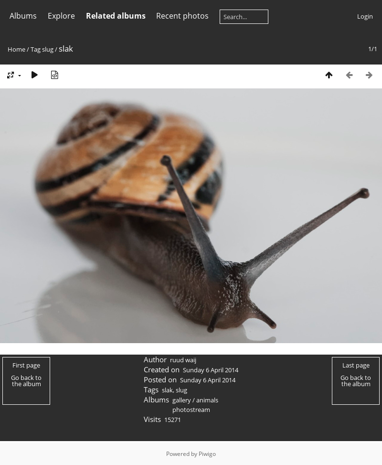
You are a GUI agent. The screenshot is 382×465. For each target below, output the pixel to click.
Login (365, 16)
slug (47, 49)
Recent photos (182, 16)
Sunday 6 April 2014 (210, 370)
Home (16, 49)
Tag (36, 49)
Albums (23, 16)
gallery (181, 400)
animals (207, 400)
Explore (61, 16)
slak (167, 390)
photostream (191, 409)
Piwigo (207, 454)
